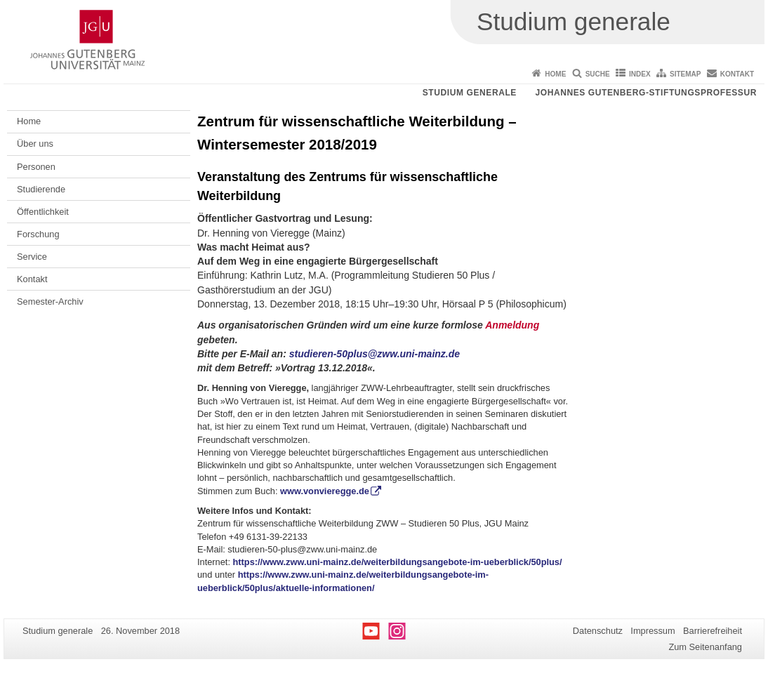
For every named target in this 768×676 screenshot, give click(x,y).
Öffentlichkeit (43, 211)
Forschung (38, 234)
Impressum (652, 630)
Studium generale (470, 93)
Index (640, 74)
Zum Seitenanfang (705, 647)
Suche (597, 74)
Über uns (35, 143)
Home (555, 74)
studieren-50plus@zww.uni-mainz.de (374, 353)
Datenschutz (598, 630)
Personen (36, 166)
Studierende (41, 189)
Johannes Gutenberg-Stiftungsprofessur (646, 93)
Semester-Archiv (50, 301)
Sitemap (685, 74)
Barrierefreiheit (712, 630)
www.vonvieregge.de (324, 491)
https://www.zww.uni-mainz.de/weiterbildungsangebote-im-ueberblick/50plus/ (397, 562)
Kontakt (737, 74)
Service (32, 256)
